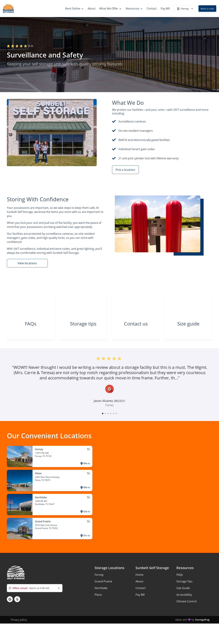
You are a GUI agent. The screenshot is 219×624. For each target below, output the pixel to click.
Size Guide (183, 588)
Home (139, 575)
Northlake (101, 588)
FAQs (179, 575)
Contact (141, 588)
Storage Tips (184, 582)
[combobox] (34, 589)
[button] (102, 414)
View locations (27, 263)
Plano (98, 595)
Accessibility (184, 595)
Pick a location (125, 170)
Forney (99, 575)
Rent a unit (207, 8)
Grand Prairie (103, 582)
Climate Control (186, 602)
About (139, 582)
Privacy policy (19, 620)
